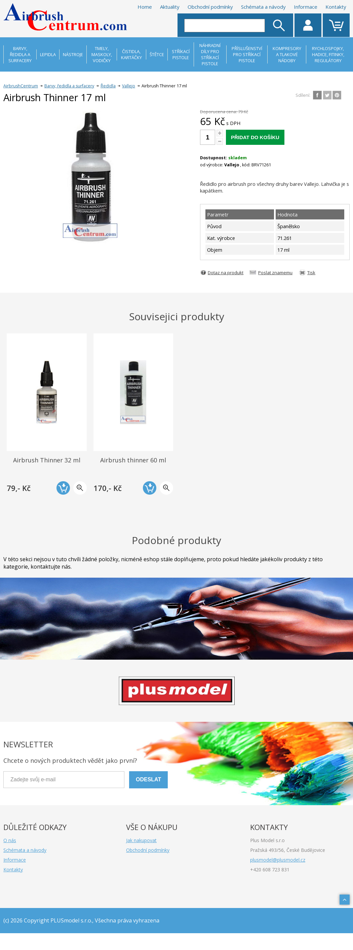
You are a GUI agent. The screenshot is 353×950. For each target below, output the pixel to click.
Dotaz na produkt (225, 273)
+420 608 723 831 (269, 869)
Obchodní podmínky (210, 6)
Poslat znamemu (275, 273)
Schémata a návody (263, 6)
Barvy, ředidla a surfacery (69, 86)
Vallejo (128, 86)
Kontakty (335, 6)
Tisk (311, 273)
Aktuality (170, 6)
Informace (305, 6)
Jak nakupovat (141, 840)
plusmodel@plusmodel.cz (277, 860)
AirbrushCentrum (20, 86)
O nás (9, 840)
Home (145, 6)
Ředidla (108, 86)
